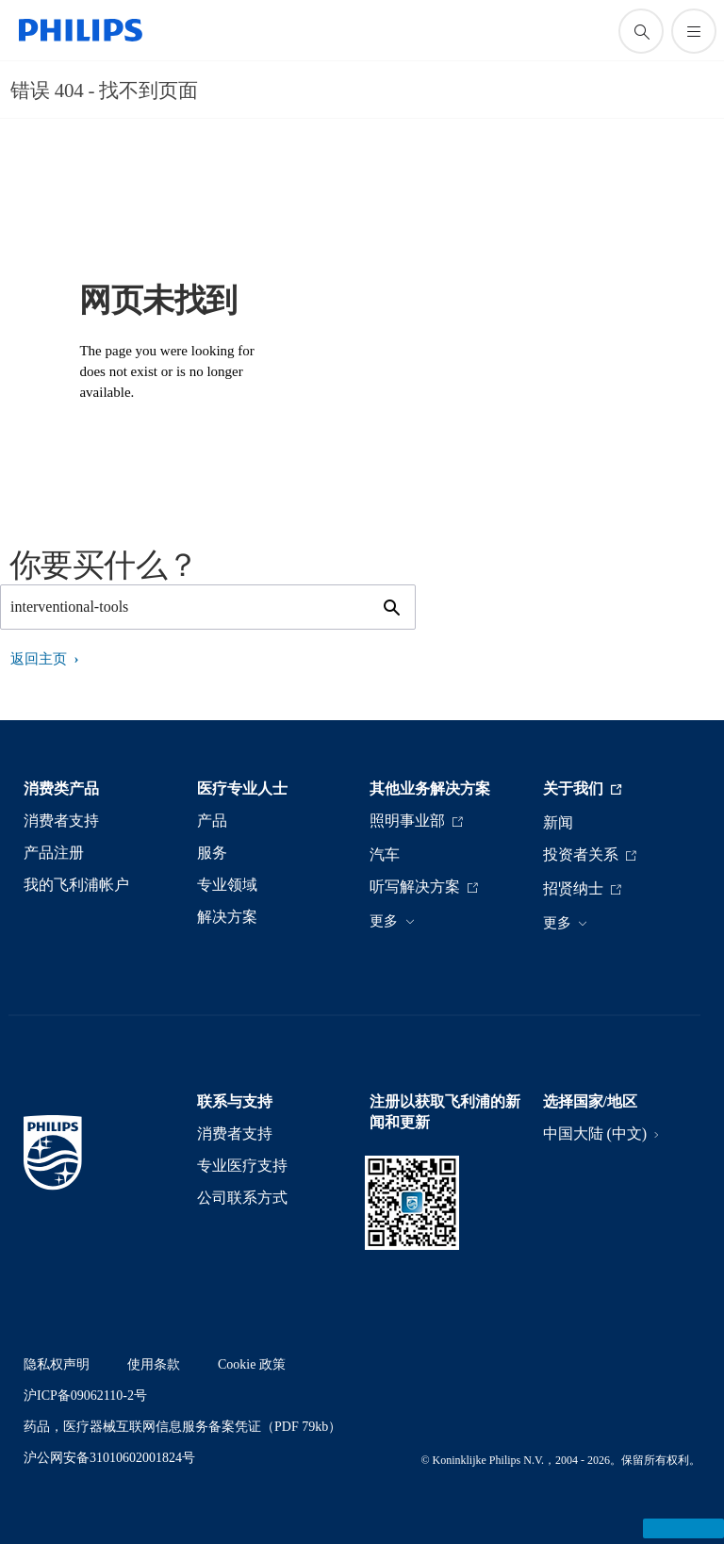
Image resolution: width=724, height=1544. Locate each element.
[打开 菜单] (693, 31)
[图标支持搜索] (641, 31)
